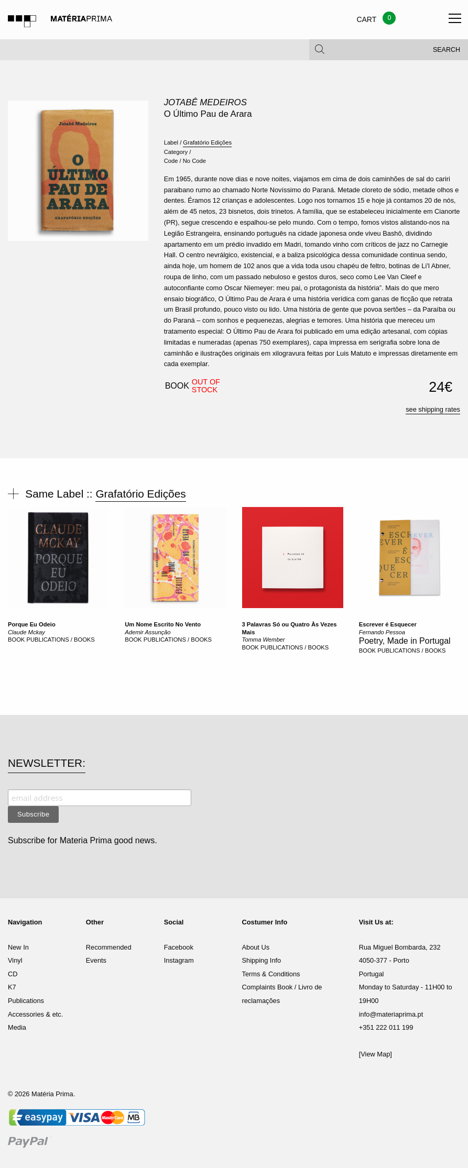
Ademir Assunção (147, 632)
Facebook (178, 947)
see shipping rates (433, 409)
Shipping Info (261, 960)
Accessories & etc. (35, 1014)
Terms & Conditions (271, 974)
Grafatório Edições (207, 142)
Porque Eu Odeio (32, 624)
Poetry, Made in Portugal (405, 640)
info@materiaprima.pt (391, 1014)
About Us (255, 947)
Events (96, 960)
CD (12, 974)
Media (17, 1027)
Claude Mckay (26, 632)
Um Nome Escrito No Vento (163, 624)
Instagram (179, 960)
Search (446, 52)
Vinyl (15, 960)
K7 (12, 987)
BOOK (16, 639)
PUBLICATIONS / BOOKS (60, 639)
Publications (26, 1001)
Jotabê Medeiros (205, 102)
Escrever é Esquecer (388, 624)
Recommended (109, 947)
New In (18, 947)
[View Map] (375, 1054)
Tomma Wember (263, 639)
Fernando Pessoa (382, 632)
